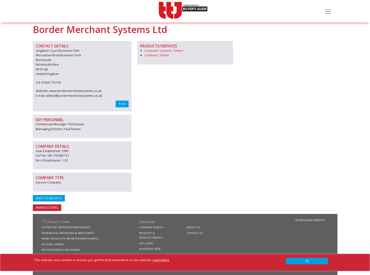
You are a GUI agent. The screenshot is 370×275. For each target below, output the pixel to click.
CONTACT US (195, 233)
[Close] (307, 261)
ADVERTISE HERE (150, 249)
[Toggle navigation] (328, 11)
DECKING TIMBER (53, 244)
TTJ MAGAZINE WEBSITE (310, 220)
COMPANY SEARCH (151, 227)
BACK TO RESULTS (49, 198)
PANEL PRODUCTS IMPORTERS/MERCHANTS (70, 238)
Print (122, 104)
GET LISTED (146, 243)
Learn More (161, 260)
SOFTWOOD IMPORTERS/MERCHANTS (66, 227)
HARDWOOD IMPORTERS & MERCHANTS (68, 233)
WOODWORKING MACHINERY (61, 250)
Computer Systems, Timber (163, 50)
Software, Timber (156, 55)
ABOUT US (193, 227)
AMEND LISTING (47, 207)
